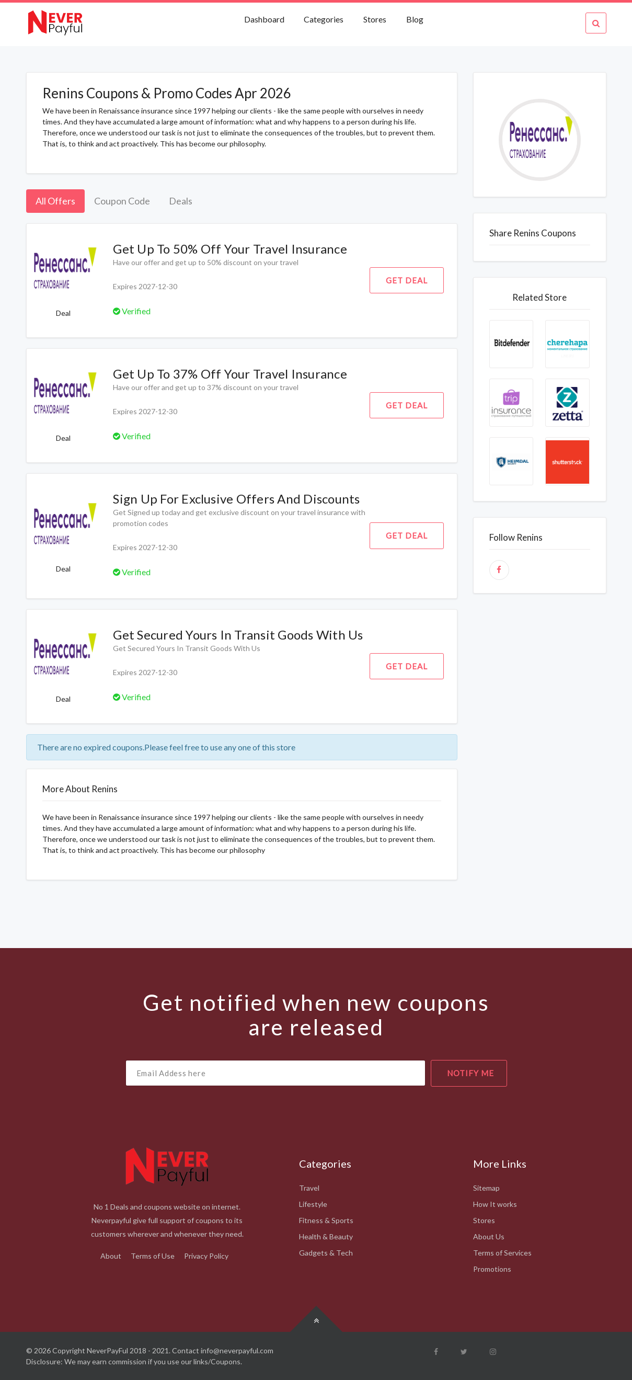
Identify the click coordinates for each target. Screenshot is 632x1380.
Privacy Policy (206, 1255)
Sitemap (486, 1187)
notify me (470, 1073)
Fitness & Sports (326, 1220)
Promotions (492, 1268)
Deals (180, 201)
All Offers (55, 201)
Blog (414, 19)
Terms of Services (502, 1252)
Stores (374, 19)
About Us (488, 1236)
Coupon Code (122, 201)
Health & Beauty (326, 1236)
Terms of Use (153, 1255)
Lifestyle (313, 1204)
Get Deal (407, 280)
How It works (495, 1204)
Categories (323, 19)
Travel (309, 1187)
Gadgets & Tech (326, 1252)
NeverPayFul (107, 1350)
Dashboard (265, 19)
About (110, 1255)
